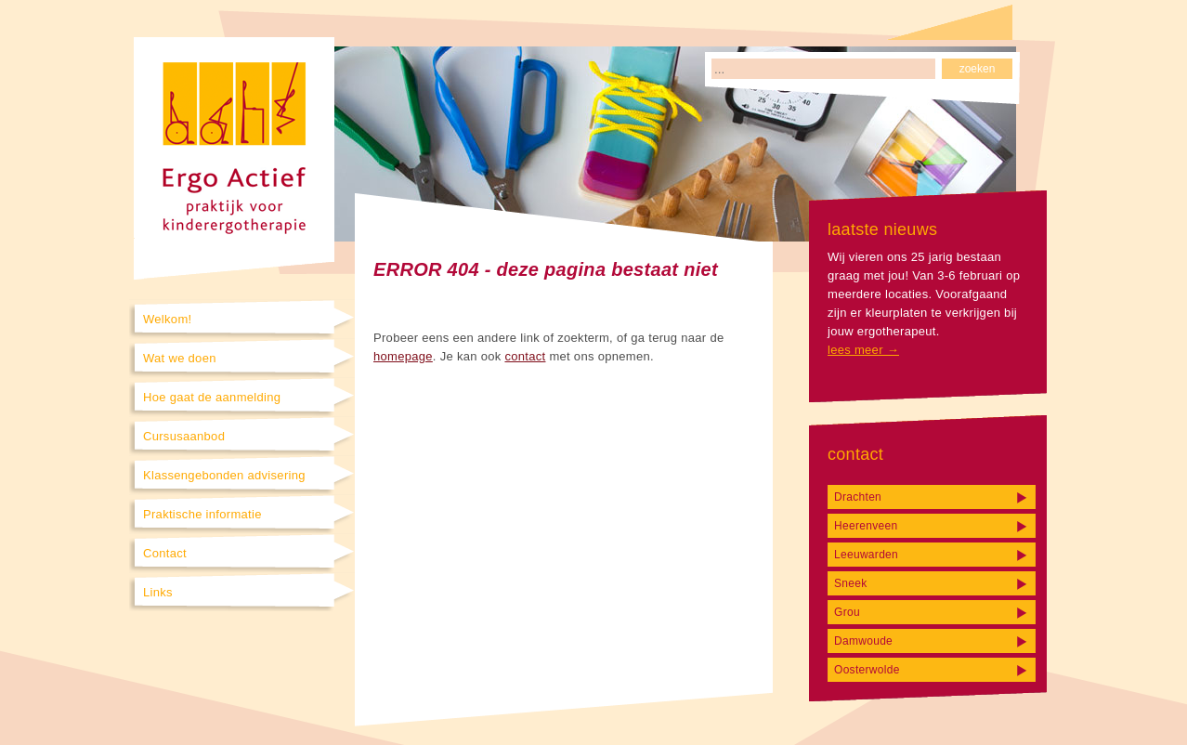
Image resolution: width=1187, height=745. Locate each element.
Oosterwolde (867, 669)
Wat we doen (179, 358)
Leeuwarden (866, 554)
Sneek (850, 583)
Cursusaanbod (184, 436)
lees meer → (863, 350)
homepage (403, 356)
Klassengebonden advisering (224, 475)
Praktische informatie (202, 514)
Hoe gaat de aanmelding (211, 397)
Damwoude (863, 640)
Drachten (857, 496)
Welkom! (167, 319)
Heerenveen (865, 525)
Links (158, 592)
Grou (847, 612)
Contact (165, 553)
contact (524, 356)
